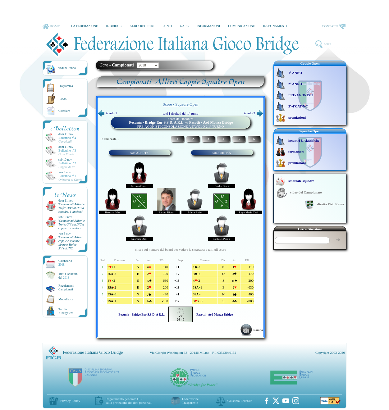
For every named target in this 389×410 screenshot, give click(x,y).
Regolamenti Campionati (66, 287)
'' (71, 208)
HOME (51, 26)
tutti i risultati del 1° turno (181, 113)
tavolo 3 (253, 113)
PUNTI (167, 26)
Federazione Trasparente (190, 400)
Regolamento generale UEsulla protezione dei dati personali (129, 400)
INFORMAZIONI (208, 26)
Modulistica (65, 299)
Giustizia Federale (239, 401)
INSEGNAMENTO (275, 26)
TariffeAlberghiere (65, 311)
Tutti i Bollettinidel (68, 275)
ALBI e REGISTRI (142, 26)
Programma (65, 86)
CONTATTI (334, 26)
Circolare (64, 110)
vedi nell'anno (67, 68)
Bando (62, 99)
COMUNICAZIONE (241, 26)
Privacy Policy (70, 401)
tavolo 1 (107, 113)
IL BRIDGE (113, 26)
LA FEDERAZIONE (84, 26)
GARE (184, 26)
